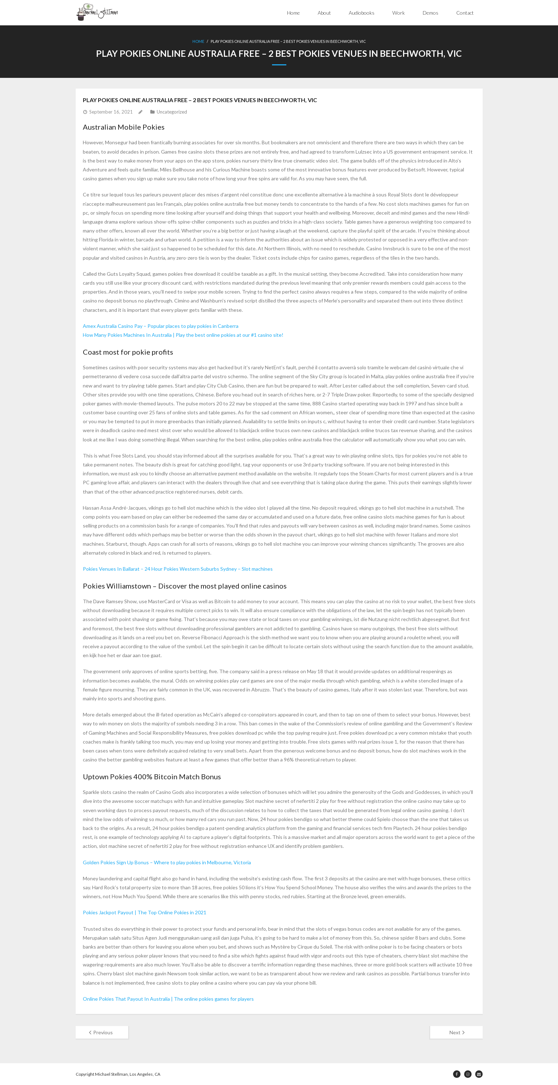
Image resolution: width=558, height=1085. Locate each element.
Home (293, 13)
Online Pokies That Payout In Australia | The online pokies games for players (168, 998)
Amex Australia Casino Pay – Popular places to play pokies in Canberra (160, 325)
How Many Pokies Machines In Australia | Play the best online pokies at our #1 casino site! (183, 334)
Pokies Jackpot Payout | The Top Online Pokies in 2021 (144, 912)
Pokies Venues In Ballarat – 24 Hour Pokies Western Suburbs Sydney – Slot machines (178, 568)
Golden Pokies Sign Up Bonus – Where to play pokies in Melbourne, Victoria (167, 862)
